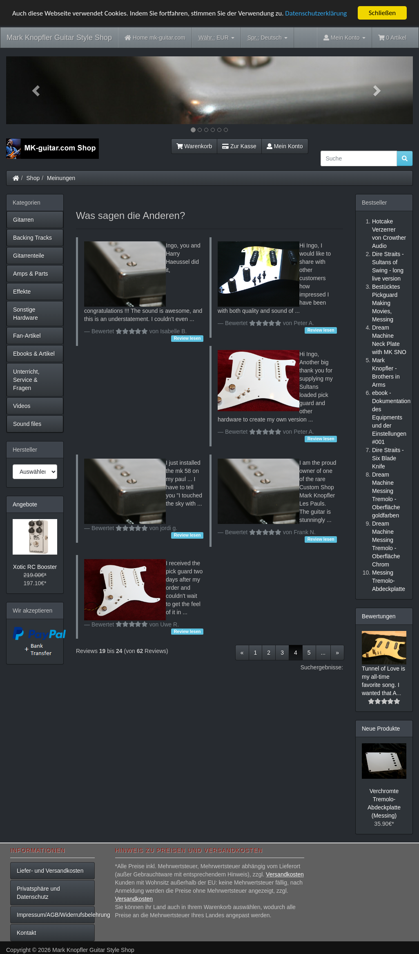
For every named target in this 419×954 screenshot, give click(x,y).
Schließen (382, 13)
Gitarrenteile (28, 255)
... (323, 652)
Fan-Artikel (27, 335)
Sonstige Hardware (25, 313)
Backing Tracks (32, 237)
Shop (33, 178)
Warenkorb (194, 146)
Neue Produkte (381, 728)
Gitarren (23, 219)
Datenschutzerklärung (316, 13)
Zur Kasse (239, 146)
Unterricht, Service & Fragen (26, 379)
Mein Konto (285, 146)
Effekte (22, 291)
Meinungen (61, 178)
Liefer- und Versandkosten (50, 870)
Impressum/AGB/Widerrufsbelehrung (56, 915)
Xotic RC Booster (35, 567)
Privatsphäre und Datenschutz (38, 892)
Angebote (25, 504)
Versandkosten (285, 874)
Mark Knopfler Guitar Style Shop (59, 37)
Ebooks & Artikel (34, 353)
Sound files (27, 424)
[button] (36, 90)
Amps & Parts (30, 273)
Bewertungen (379, 616)
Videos (22, 406)
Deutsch (267, 37)
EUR (216, 37)
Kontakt (26, 932)
